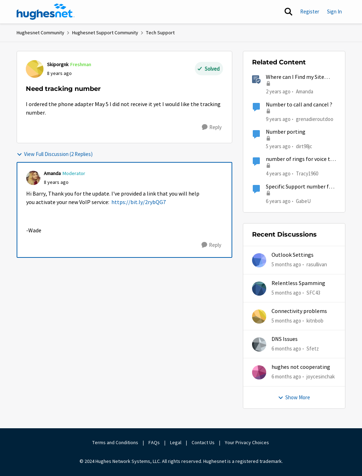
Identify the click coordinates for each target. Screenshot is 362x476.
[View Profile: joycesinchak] (259, 372)
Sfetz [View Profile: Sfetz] (312, 348)
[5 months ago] (286, 265)
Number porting (285, 131)
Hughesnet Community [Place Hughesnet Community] (40, 32)
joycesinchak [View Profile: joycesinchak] (320, 376)
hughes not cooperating (301, 367)
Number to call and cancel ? (299, 104)
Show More (294, 397)
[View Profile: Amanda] (33, 178)
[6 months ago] (286, 349)
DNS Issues (285, 339)
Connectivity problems (299, 311)
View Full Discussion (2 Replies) (55, 154)
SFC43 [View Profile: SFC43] (313, 292)
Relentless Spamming (298, 283)
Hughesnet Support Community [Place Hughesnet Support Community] (105, 32)
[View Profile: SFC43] (259, 288)
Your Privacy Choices (247, 442)
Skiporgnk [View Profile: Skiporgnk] (58, 64)
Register (309, 11)
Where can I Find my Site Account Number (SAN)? (295, 77)
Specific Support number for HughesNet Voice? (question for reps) (300, 187)
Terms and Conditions (115, 442)
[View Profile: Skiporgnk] (34, 69)
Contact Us (203, 442)
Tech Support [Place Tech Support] (160, 32)
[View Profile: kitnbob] (259, 316)
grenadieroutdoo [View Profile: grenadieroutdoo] (314, 118)
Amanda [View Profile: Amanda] (52, 173)
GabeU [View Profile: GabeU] (303, 200)
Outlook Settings (293, 255)
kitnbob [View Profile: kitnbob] (314, 320)
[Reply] (211, 127)
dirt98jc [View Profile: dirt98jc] (304, 146)
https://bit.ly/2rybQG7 (138, 202)
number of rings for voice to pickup (299, 159)
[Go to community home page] (46, 12)
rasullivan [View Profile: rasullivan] (316, 264)
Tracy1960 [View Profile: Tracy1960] (307, 173)
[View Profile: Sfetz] (259, 344)
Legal (175, 442)
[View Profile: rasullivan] (259, 260)
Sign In (334, 11)
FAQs (154, 442)
